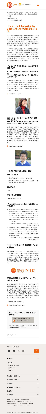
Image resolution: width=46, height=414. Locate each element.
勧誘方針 (17, 399)
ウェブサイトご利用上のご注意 (14, 405)
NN (20, 5)
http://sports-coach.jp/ (15, 146)
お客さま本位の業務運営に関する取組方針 (17, 403)
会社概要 (10, 363)
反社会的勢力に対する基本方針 (24, 401)
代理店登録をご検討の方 (14, 387)
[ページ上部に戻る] (36, 351)
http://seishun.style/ (15, 94)
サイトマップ (26, 405)
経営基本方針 (10, 399)
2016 (36, 12)
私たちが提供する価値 (13, 365)
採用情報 (9, 391)
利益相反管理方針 (11, 401)
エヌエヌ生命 (11, 12)
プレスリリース (29, 12)
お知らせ (10, 370)
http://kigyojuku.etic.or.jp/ (17, 305)
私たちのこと (20, 12)
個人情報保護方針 (25, 399)
